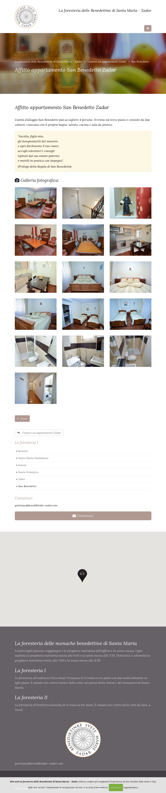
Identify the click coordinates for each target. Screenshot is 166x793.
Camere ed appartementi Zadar (107, 61)
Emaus (22, 465)
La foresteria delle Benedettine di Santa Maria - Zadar (48, 61)
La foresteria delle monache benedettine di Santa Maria (76, 643)
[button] (82, 575)
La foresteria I (26, 442)
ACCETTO (116, 787)
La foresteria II (31, 697)
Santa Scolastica (28, 472)
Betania (23, 451)
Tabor (22, 418)
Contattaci (23, 498)
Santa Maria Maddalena (33, 458)
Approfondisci (131, 787)
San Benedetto (27, 486)
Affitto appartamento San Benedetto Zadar (62, 107)
